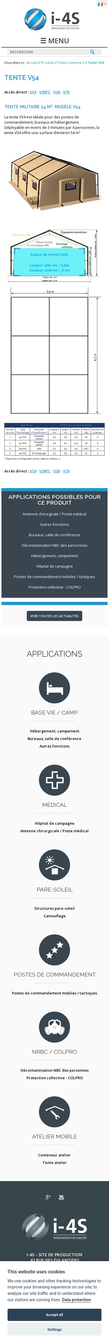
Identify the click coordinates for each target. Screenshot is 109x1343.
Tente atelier (54, 1162)
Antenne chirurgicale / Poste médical (54, 830)
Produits (47, 62)
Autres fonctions (54, 746)
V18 (33, 92)
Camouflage (55, 915)
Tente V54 (95, 62)
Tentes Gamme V (71, 62)
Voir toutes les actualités (54, 616)
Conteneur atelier (54, 1155)
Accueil (32, 62)
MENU (58, 41)
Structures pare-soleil (54, 908)
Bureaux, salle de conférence (54, 738)
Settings (54, 1329)
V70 (66, 92)
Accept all (54, 1315)
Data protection (76, 1299)
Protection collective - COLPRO (54, 1077)
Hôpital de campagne (54, 823)
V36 (57, 92)
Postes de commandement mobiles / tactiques (54, 993)
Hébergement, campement (54, 731)
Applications (54, 653)
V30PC (44, 92)
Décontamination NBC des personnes (55, 1070)
